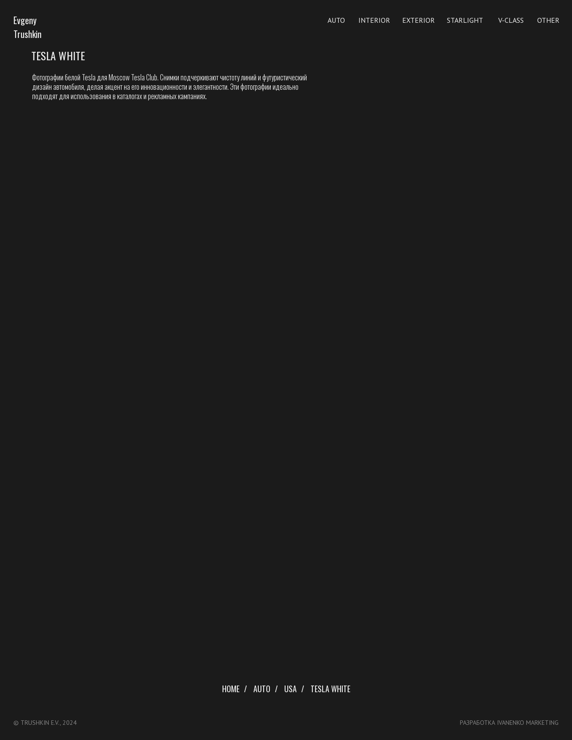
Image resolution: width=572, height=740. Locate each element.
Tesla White (330, 689)
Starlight (465, 20)
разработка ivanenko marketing (509, 723)
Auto (336, 20)
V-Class (511, 20)
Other (548, 20)
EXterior (418, 20)
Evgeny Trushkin (27, 27)
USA (290, 689)
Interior (374, 20)
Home (231, 689)
